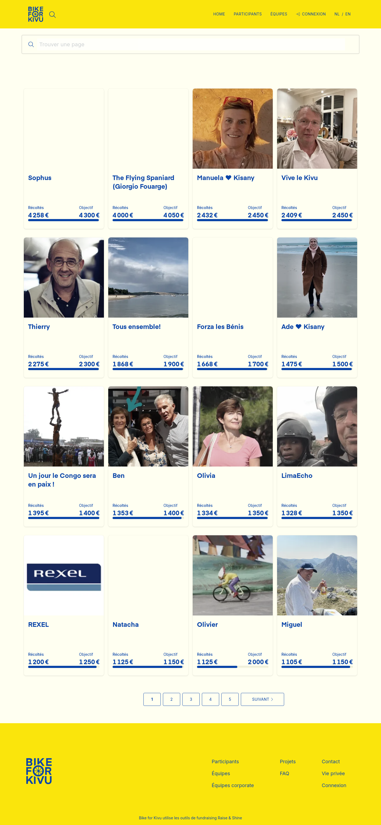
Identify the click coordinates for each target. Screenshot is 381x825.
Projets (288, 761)
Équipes (221, 773)
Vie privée (333, 773)
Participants (225, 761)
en (348, 14)
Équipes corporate (233, 785)
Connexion (334, 785)
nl (337, 14)
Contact (331, 761)
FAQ (284, 773)
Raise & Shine (230, 818)
